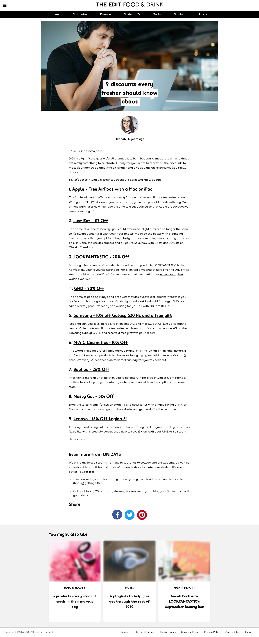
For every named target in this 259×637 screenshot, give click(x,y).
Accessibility (232, 632)
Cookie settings (190, 632)
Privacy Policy (212, 632)
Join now (79, 479)
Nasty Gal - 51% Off (94, 396)
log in (94, 479)
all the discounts (171, 163)
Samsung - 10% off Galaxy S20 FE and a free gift (123, 316)
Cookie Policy (168, 632)
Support (126, 632)
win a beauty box (171, 274)
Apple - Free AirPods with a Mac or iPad (112, 189)
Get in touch (175, 491)
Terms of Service (145, 632)
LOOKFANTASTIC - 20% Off (101, 257)
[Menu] (4, 5)
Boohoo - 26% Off (91, 370)
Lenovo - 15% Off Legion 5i (100, 419)
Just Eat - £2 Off (90, 221)
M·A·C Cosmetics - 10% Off (101, 343)
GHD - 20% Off (89, 289)
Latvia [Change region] (248, 632)
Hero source (77, 439)
